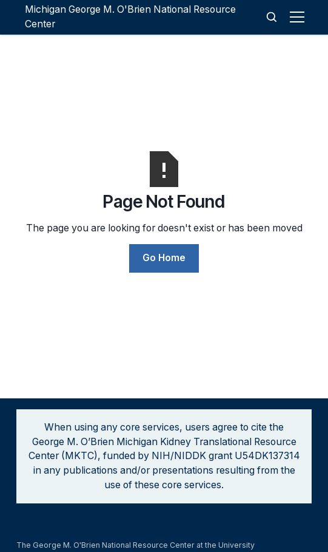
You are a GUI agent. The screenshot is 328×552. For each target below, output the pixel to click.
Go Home (164, 258)
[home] (143, 17)
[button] (299, 17)
